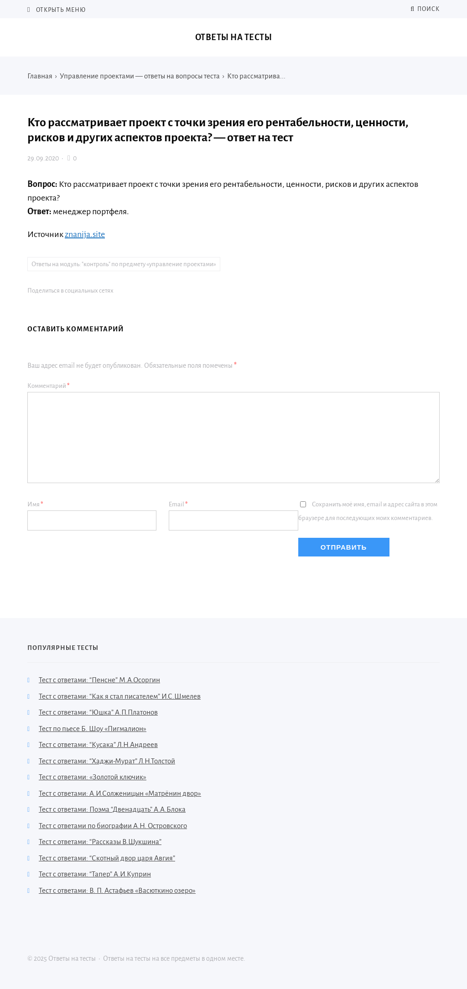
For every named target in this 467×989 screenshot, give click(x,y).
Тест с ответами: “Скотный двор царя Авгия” (107, 858)
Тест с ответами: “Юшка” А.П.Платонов (98, 712)
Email (178, 504)
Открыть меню (60, 10)
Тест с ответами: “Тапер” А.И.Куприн (95, 874)
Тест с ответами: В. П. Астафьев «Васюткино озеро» (117, 890)
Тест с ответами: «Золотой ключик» (92, 777)
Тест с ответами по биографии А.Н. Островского (113, 825)
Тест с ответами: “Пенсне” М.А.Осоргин (99, 680)
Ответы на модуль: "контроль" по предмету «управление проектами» (123, 264)
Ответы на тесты (233, 37)
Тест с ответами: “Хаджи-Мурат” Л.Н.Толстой (107, 761)
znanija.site (85, 234)
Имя (35, 504)
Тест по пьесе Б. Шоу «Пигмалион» (92, 728)
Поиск (425, 9)
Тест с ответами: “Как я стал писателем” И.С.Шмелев (120, 696)
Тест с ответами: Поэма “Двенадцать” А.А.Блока (112, 809)
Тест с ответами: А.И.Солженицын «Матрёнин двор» (120, 793)
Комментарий (48, 385)
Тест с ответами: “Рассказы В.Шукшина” (100, 841)
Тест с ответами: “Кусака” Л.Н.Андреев (98, 744)
